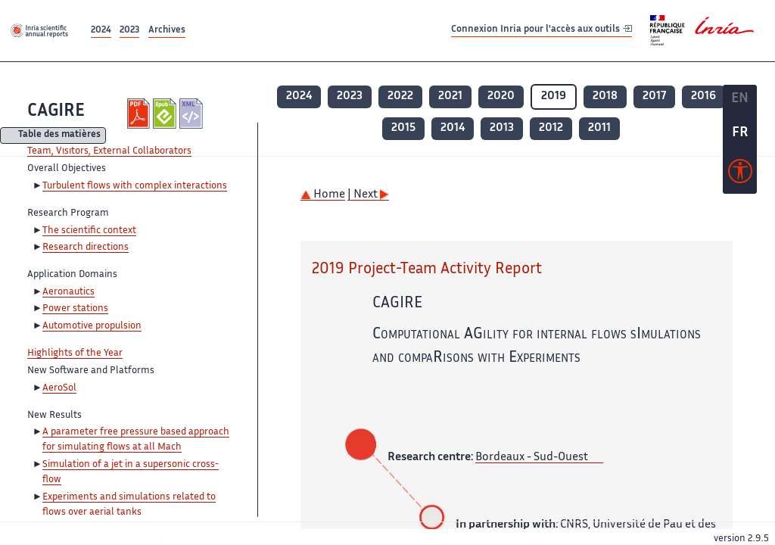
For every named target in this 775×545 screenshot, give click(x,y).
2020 (501, 96)
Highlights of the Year (75, 353)
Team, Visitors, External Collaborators (109, 151)
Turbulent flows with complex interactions (134, 186)
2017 (654, 96)
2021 (450, 96)
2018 (605, 96)
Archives (166, 30)
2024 (101, 30)
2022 (400, 96)
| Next (368, 195)
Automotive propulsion (92, 326)
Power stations (75, 308)
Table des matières (59, 136)
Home (322, 195)
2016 (703, 96)
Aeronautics (68, 292)
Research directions (85, 247)
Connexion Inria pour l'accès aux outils (541, 30)
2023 (129, 30)
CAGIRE (56, 112)
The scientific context (89, 230)
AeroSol (59, 388)
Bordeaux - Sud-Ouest (531, 457)
